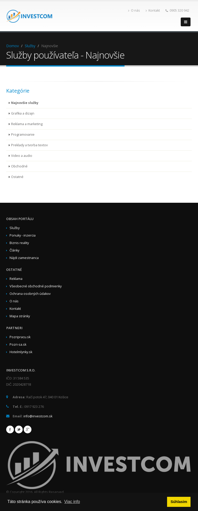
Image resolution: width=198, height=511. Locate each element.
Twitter (19, 429)
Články (14, 250)
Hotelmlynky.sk (21, 352)
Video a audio (21, 155)
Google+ (27, 429)
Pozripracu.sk (20, 337)
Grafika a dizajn (22, 113)
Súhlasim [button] (179, 502)
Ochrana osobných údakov (30, 293)
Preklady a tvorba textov (29, 145)
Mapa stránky (20, 316)
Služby (30, 45)
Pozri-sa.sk (18, 344)
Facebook (10, 429)
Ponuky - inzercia (23, 235)
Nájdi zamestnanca (24, 258)
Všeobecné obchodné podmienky (36, 286)
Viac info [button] (72, 501)
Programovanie (23, 134)
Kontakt (153, 10)
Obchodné (19, 166)
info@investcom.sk (37, 416)
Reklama (16, 279)
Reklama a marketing (27, 124)
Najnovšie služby (24, 103)
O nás (134, 10)
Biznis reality (19, 243)
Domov (12, 45)
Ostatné (17, 177)
